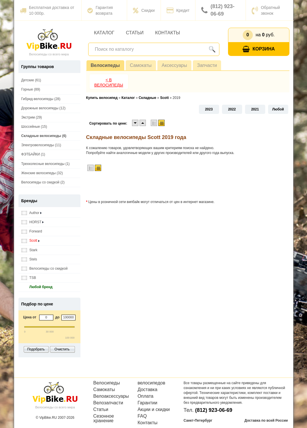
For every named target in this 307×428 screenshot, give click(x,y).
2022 (232, 109)
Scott (30, 241)
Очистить (61, 349)
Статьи (135, 32)
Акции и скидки (154, 409)
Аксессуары (174, 65)
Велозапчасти (108, 403)
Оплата (145, 396)
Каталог (104, 32)
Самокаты (141, 65)
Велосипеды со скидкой (44, 268)
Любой (278, 109)
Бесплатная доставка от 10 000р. (47, 10)
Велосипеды (105, 65)
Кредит (178, 10)
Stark (29, 250)
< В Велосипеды (108, 82)
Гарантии (147, 403)
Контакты (167, 32)
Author (31, 213)
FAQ (142, 416)
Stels (29, 259)
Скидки (144, 10)
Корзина (258, 49)
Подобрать (36, 349)
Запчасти (207, 65)
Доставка (147, 389)
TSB (28, 278)
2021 (255, 109)
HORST (32, 222)
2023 (209, 109)
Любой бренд (37, 287)
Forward (31, 231)
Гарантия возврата (100, 10)
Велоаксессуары (111, 396)
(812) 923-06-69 (217, 10)
